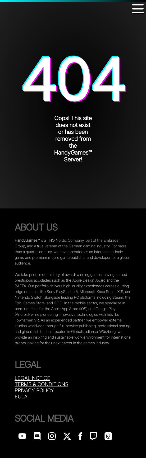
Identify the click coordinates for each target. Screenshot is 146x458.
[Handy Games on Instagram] (51, 437)
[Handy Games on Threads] (108, 437)
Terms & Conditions (41, 384)
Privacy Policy (34, 390)
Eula (21, 396)
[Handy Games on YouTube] (22, 437)
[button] (138, 8)
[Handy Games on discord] (37, 437)
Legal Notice (32, 378)
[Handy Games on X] (67, 437)
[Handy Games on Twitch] (93, 437)
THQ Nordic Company (65, 240)
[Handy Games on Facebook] (80, 437)
